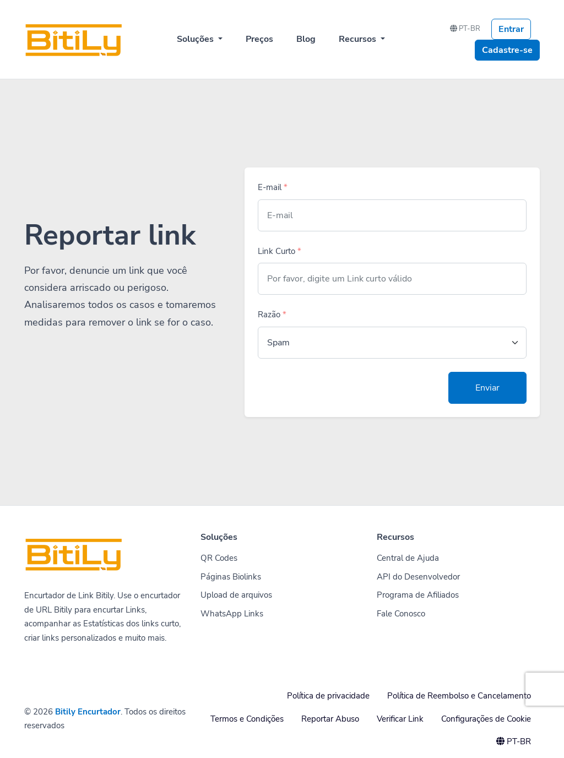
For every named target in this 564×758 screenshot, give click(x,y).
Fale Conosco (401, 613)
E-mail (273, 187)
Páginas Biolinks (230, 576)
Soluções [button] (196, 39)
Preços (259, 39)
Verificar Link (400, 718)
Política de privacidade (328, 695)
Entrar (511, 29)
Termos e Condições (247, 718)
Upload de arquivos (236, 594)
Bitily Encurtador (88, 711)
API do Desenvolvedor (418, 576)
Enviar (487, 388)
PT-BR (465, 29)
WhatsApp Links (231, 613)
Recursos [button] (358, 39)
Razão (272, 314)
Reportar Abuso (330, 718)
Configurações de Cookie (486, 718)
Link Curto (279, 251)
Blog (306, 39)
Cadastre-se (507, 50)
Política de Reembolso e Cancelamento (459, 695)
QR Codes (218, 558)
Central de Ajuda (408, 558)
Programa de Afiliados (418, 594)
